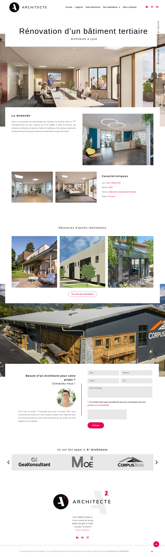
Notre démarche (93, 7)
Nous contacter (130, 7)
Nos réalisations (111, 7)
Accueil (68, 7)
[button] (8, 462)
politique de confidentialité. (118, 551)
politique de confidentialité (98, 405)
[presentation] (107, 414)
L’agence (79, 7)
